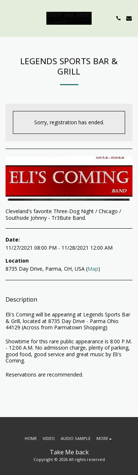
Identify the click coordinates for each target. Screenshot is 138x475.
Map (93, 268)
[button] (8, 17)
